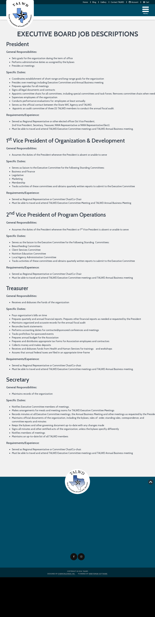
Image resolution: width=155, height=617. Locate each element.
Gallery (103, 2)
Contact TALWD (117, 2)
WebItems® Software (98, 574)
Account (133, 2)
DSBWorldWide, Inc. (66, 574)
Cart (146, 2)
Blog (94, 2)
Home (85, 2)
